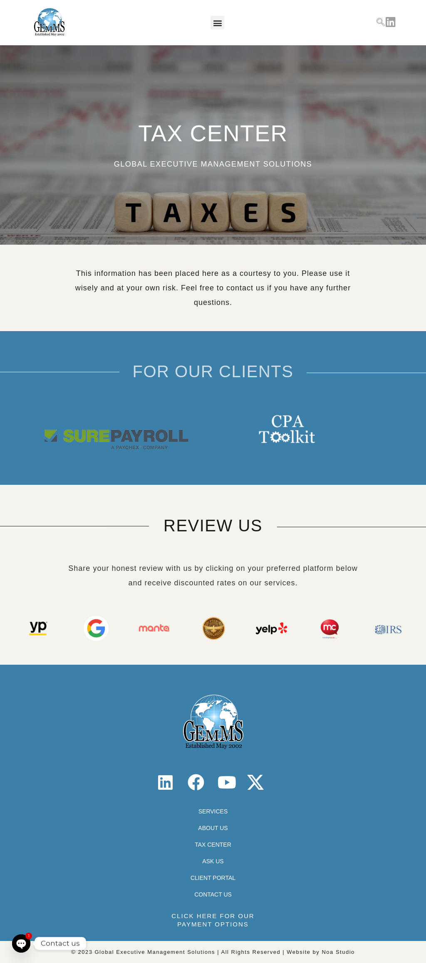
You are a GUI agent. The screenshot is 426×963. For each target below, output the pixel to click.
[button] (217, 22)
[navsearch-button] (380, 23)
